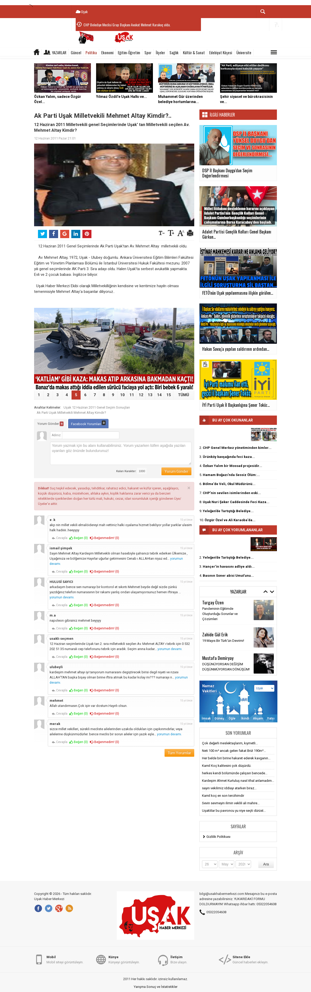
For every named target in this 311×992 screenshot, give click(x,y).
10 (122, 395)
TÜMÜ (183, 395)
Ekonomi (107, 52)
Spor (147, 52)
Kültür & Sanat (194, 52)
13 (150, 395)
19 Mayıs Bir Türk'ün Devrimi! (223, 641)
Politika (91, 52)
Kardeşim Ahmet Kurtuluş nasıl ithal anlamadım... (238, 781)
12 (141, 395)
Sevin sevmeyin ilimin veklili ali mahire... (231, 803)
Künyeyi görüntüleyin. (124, 959)
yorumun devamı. (62, 597)
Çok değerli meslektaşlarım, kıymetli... (230, 743)
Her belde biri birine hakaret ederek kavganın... (236, 758)
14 (159, 395)
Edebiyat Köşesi (220, 52)
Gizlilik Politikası (218, 837)
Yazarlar (59, 52)
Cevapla (59, 538)
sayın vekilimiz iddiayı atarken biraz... (229, 788)
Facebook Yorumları (88, 423)
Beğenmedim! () (104, 538)
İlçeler (160, 52)
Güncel (76, 52)
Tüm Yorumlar (179, 753)
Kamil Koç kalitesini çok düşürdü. (226, 766)
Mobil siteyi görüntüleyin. (64, 959)
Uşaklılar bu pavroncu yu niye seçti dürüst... (234, 811)
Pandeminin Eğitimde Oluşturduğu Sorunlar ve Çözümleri (220, 614)
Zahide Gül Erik (215, 634)
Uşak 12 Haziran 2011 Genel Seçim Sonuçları (97, 407)
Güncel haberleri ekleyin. (250, 959)
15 (168, 395)
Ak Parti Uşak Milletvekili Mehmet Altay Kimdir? (71, 413)
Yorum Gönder (50, 423)
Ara (266, 864)
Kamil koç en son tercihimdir (223, 796)
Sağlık (173, 52)
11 (131, 395)
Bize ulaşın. (178, 959)
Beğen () (78, 538)
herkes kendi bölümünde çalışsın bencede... (234, 773)
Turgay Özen (213, 602)
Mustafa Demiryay (218, 657)
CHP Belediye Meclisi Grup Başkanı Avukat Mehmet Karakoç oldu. (126, 24)
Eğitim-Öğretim (129, 52)
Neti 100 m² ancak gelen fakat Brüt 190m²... (234, 751)
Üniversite (243, 52)
